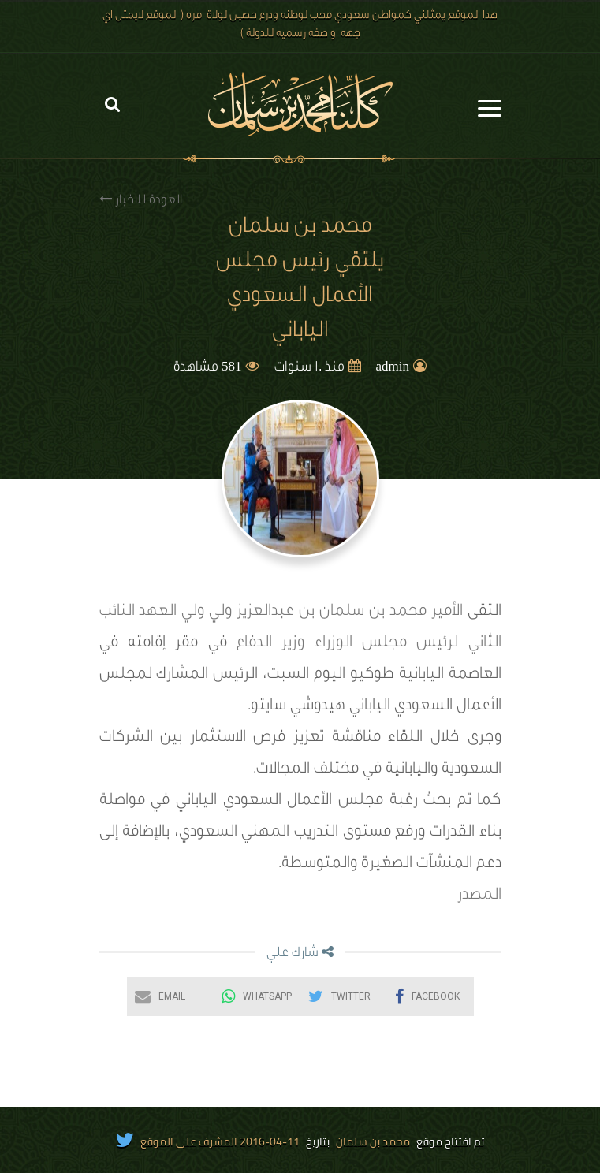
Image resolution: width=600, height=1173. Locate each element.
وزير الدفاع (270, 644)
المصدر (479, 896)
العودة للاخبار (140, 199)
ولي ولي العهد (185, 612)
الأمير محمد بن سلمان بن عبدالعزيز (350, 612)
